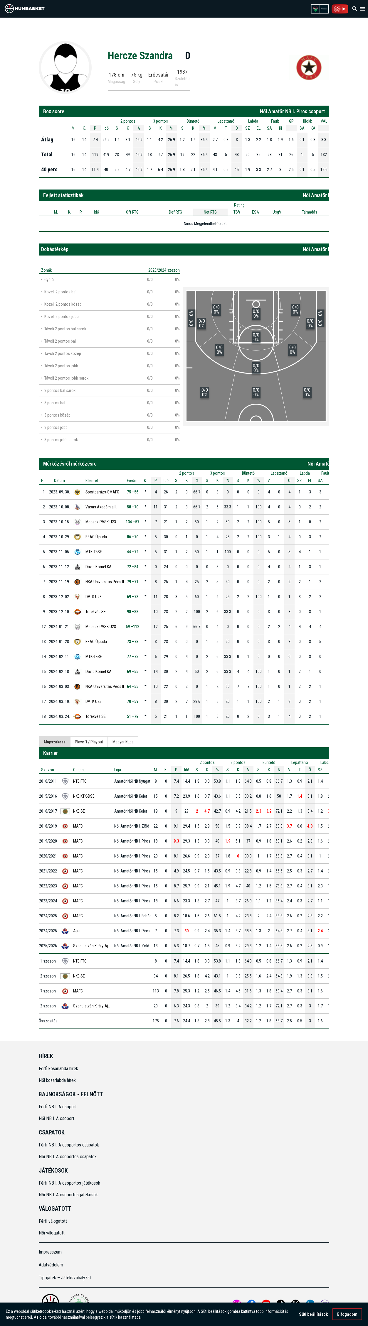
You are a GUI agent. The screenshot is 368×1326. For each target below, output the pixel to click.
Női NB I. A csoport (56, 1118)
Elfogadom (347, 1314)
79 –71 (132, 581)
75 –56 (132, 492)
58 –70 (132, 507)
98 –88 (132, 611)
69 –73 (132, 596)
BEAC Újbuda (96, 537)
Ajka (76, 930)
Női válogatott (52, 1233)
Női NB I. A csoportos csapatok (68, 1156)
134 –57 (132, 522)
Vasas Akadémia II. (101, 507)
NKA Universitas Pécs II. (105, 581)
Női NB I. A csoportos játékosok (68, 1195)
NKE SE (79, 811)
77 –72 (132, 656)
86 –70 (132, 537)
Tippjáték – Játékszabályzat (65, 1278)
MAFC (78, 826)
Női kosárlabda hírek (57, 1080)
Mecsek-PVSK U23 (100, 522)
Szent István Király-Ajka (92, 945)
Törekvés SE (95, 611)
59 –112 (132, 626)
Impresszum (50, 1252)
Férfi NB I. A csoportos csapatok (69, 1145)
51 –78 (132, 716)
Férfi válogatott (53, 1221)
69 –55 (132, 671)
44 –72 (132, 551)
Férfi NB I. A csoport (58, 1106)
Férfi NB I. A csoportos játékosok (69, 1183)
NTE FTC (80, 781)
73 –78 (132, 641)
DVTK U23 (93, 596)
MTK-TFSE (93, 551)
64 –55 (132, 686)
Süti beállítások (313, 1314)
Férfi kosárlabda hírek (58, 1068)
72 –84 (132, 566)
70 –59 (132, 701)
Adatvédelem (51, 1265)
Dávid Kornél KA (98, 566)
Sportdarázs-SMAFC (102, 492)
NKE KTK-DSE (84, 796)
